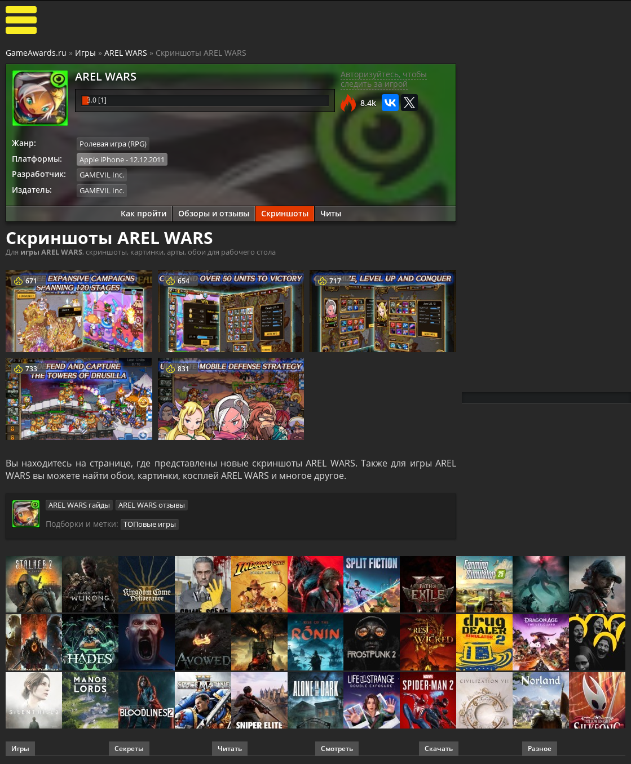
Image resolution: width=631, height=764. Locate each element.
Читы (330, 212)
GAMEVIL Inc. (102, 175)
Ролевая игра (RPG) (113, 144)
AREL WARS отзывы (151, 504)
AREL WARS (125, 52)
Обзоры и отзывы (213, 212)
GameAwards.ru (36, 52)
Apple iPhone (102, 159)
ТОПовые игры (149, 523)
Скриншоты (284, 212)
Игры (85, 52)
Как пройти (143, 212)
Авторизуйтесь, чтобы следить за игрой (384, 79)
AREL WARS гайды (79, 504)
